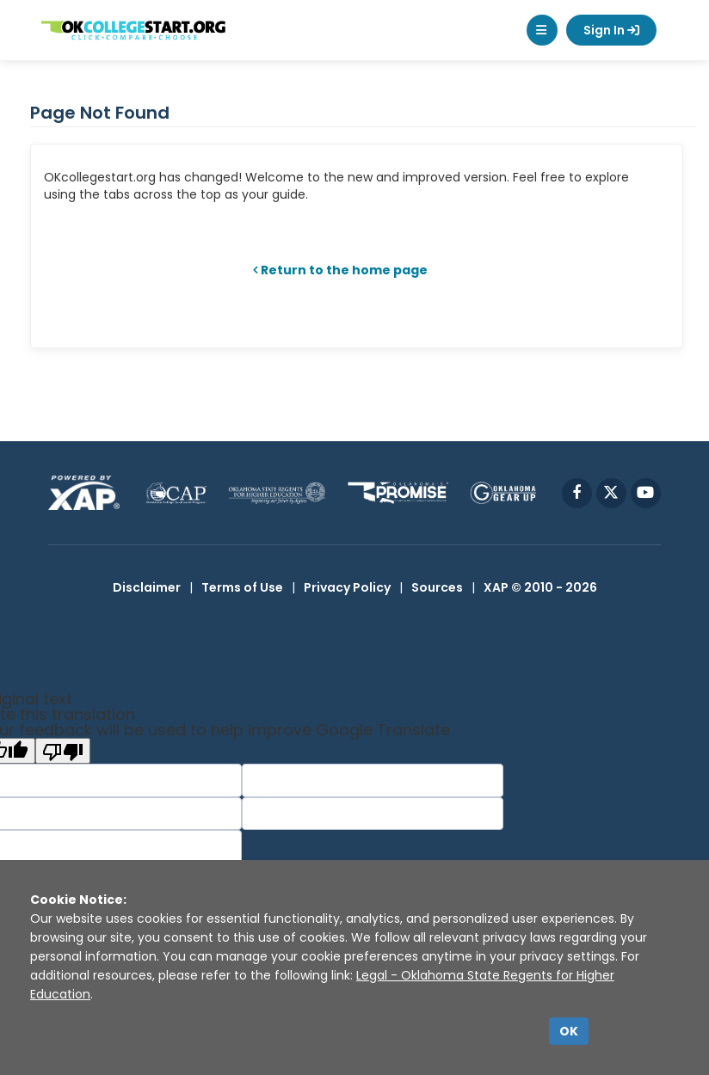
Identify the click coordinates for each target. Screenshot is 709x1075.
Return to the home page (344, 270)
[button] (542, 30)
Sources (437, 587)
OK (568, 1031)
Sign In (611, 30)
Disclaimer (147, 587)
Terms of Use (242, 587)
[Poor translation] (62, 751)
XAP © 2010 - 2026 (540, 587)
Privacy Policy (347, 587)
